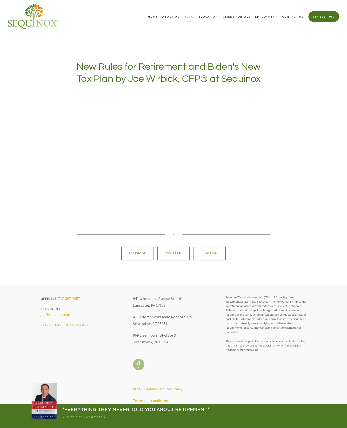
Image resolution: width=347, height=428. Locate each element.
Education (208, 16)
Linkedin (209, 253)
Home (153, 16)
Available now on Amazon (83, 416)
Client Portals (236, 16)
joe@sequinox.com (55, 314)
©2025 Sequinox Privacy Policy (157, 389)
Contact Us (292, 16)
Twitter (173, 253)
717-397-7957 (324, 16)
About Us (170, 16)
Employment (266, 16)
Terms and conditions (151, 400)
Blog (189, 16)
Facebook (137, 253)
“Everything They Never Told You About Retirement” (136, 409)
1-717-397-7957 (67, 298)
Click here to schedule (64, 324)
